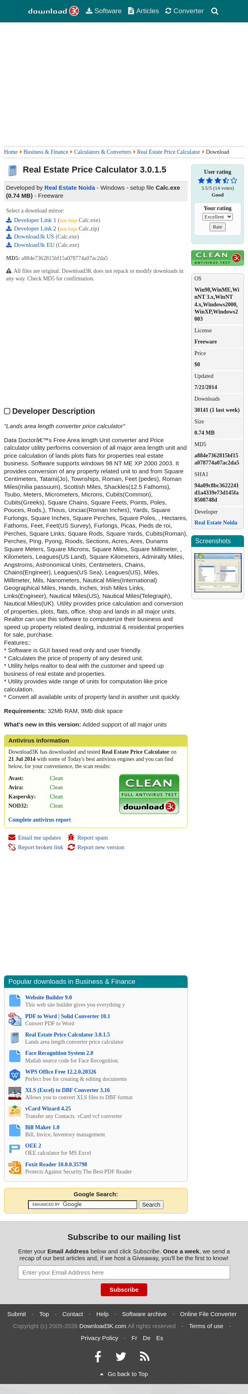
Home (11, 152)
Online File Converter (208, 1314)
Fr (134, 1337)
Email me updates (34, 837)
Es (159, 1337)
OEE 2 (33, 1146)
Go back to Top (124, 1373)
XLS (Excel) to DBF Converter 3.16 (67, 1090)
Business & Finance (46, 152)
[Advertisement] (124, 84)
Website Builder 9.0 (48, 998)
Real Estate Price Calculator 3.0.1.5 (67, 1035)
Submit (16, 1314)
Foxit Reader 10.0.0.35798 (56, 1165)
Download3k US (31, 236)
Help (102, 1314)
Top (44, 1314)
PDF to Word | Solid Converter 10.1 (67, 1016)
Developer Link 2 (32, 228)
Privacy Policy (99, 1337)
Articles (143, 11)
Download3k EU (31, 245)
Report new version (95, 847)
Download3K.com (102, 1326)
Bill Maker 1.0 (42, 1127)
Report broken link (35, 847)
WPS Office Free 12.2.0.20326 (60, 1072)
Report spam (87, 837)
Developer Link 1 (32, 220)
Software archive (144, 1314)
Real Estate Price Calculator (168, 152)
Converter (184, 11)
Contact (72, 1314)
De (146, 1337)
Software (104, 11)
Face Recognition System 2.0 (59, 1053)
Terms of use (206, 1326)
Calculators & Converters (102, 152)
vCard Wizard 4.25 (48, 1109)
